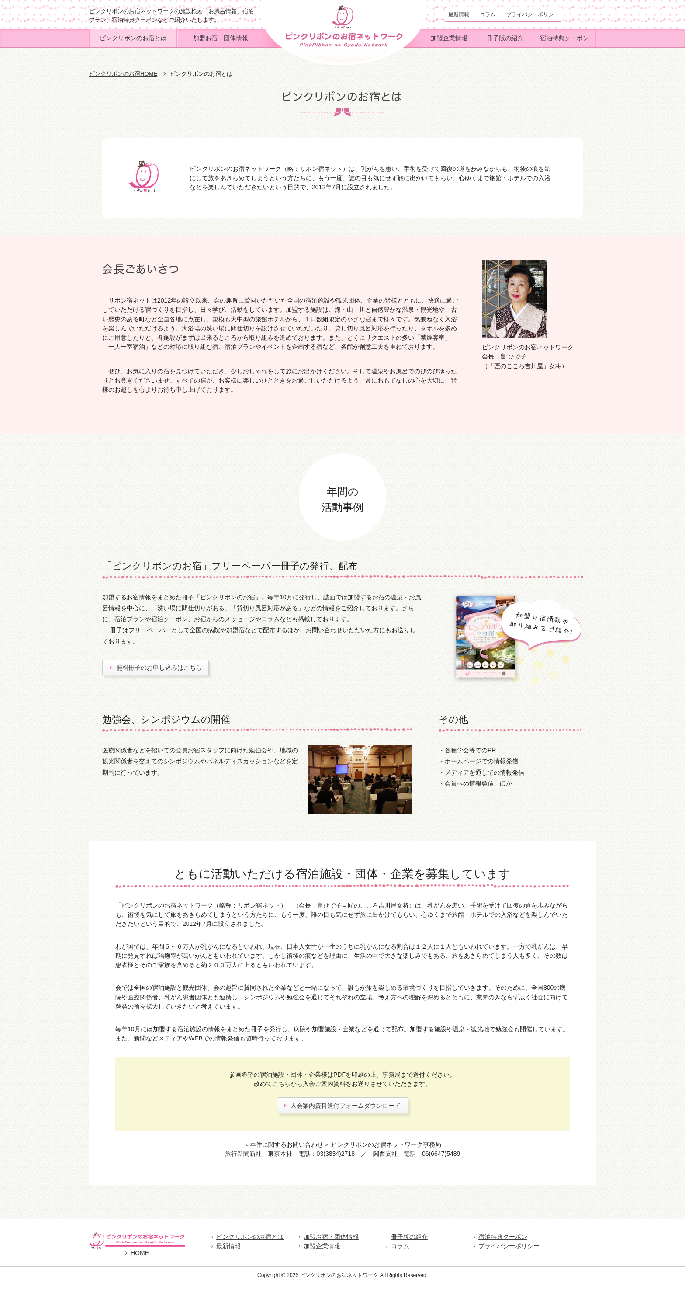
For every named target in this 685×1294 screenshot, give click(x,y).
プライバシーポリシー (532, 14)
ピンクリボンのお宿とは (133, 38)
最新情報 (458, 14)
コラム (487, 14)
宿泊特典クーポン (564, 38)
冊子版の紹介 (505, 38)
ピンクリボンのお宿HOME (123, 73)
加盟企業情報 (449, 38)
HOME (137, 1263)
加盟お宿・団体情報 (220, 38)
